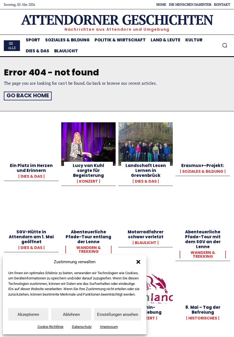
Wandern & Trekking (88, 249)
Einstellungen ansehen (117, 314)
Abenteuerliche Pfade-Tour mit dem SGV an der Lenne (203, 238)
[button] (138, 262)
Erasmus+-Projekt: (202, 165)
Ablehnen (71, 314)
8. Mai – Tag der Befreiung (202, 308)
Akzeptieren (28, 314)
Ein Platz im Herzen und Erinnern (31, 167)
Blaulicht (145, 242)
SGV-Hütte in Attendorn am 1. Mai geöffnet (31, 236)
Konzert (88, 180)
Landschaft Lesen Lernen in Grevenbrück (145, 169)
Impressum (109, 327)
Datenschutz (82, 327)
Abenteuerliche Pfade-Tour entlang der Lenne (88, 236)
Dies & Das (31, 175)
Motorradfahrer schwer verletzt (145, 233)
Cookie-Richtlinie (50, 327)
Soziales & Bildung (202, 170)
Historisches (202, 317)
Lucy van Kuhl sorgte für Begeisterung (88, 169)
